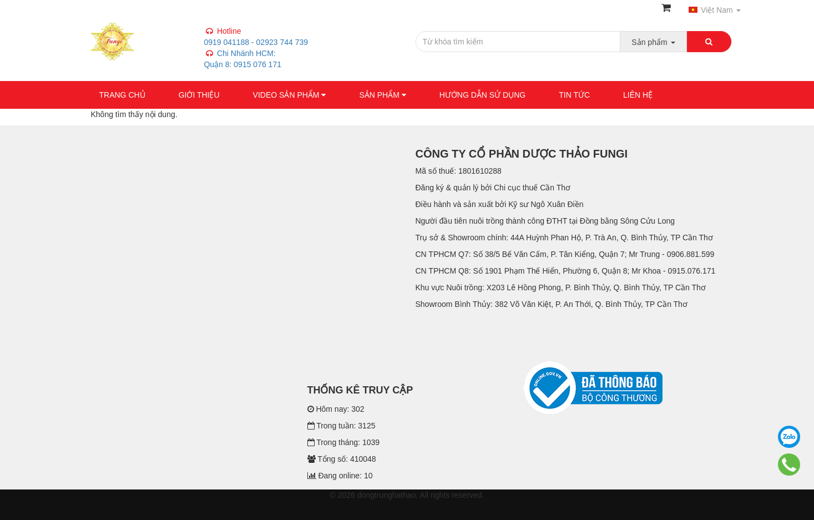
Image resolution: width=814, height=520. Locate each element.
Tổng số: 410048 (341, 459)
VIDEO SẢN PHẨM (289, 94)
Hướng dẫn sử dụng (482, 94)
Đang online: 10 (340, 475)
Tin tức (574, 94)
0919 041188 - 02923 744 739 (255, 53)
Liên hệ (638, 94)
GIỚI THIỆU (199, 94)
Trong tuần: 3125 (341, 425)
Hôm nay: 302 (336, 409)
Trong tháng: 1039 (343, 442)
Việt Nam (714, 10)
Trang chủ (122, 94)
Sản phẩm (382, 94)
